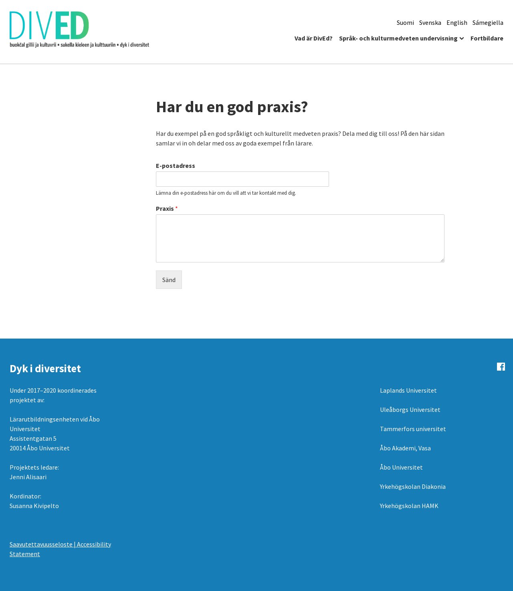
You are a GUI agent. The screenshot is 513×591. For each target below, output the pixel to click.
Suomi (405, 22)
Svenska (430, 22)
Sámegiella (488, 22)
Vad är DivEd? (314, 38)
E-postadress (175, 165)
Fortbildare (487, 38)
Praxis (167, 208)
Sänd (169, 280)
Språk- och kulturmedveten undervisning (398, 38)
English (456, 22)
